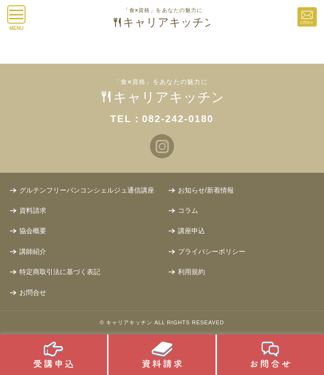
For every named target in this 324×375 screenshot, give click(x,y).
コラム (188, 210)
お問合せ (32, 292)
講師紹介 (32, 251)
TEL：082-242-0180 (162, 118)
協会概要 (32, 231)
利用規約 (191, 272)
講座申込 (191, 231)
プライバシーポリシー (211, 251)
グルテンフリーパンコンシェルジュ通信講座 (86, 190)
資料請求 (32, 210)
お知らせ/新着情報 (206, 190)
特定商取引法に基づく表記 (59, 272)
